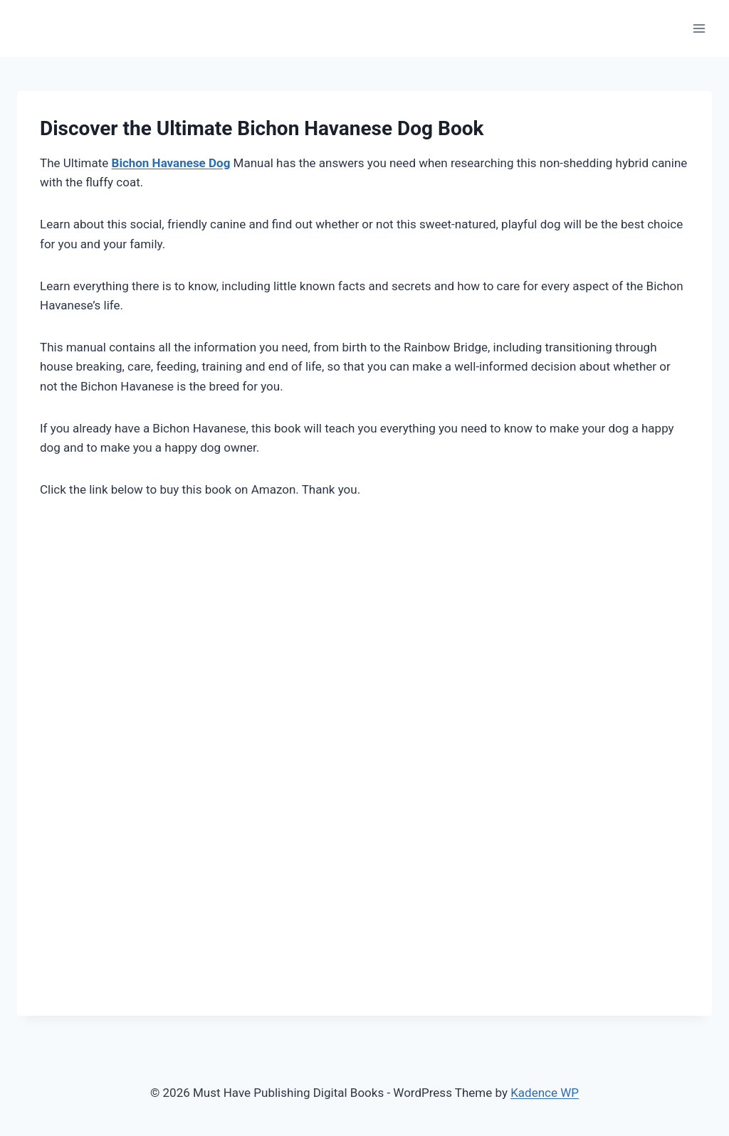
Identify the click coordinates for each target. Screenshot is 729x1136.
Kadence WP (544, 1092)
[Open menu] (699, 28)
